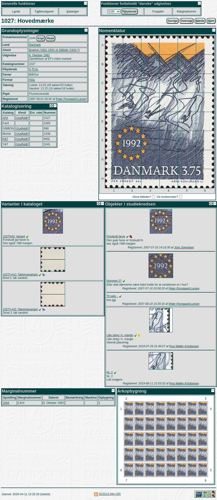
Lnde (16, 11)
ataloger (72, 11)
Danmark (35, 45)
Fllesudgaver (44, 11)
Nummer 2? (114, 280)
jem (211, 21)
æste (200, 21)
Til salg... (112, 296)
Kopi (40, 38)
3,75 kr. (33, 69)
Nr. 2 (110, 372)
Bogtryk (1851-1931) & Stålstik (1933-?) (54, 50)
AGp (32, 80)
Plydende (129, 11)
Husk (50, 38)
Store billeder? (141, 197)
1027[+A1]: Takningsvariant (20, 274)
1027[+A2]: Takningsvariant (20, 309)
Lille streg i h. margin (120, 335)
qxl (114, 300)
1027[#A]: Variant (14, 236)
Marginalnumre (186, 11)
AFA (5, 118)
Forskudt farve (116, 236)
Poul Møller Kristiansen (184, 346)
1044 (6, 403)
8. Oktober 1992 (39, 55)
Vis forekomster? (167, 197)
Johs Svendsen (184, 247)
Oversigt (187, 21)
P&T (5, 139)
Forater (158, 11)
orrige (172, 21)
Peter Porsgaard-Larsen (71, 99)
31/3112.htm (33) (110, 494)
